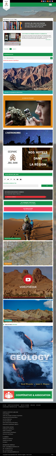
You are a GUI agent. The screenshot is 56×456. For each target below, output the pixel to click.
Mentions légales (22, 454)
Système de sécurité (7, 440)
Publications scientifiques (8, 428)
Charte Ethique (6, 413)
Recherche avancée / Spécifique (11, 60)
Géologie (32, 405)
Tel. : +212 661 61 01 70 (7, 448)
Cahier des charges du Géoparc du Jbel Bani (12, 415)
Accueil (11, 19)
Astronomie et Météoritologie (10, 406)
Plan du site (29, 454)
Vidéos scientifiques (7, 430)
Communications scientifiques (9, 432)
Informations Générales (9, 445)
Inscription (5, 442)
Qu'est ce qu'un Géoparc (13, 405)
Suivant (14, 49)
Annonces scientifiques (8, 434)
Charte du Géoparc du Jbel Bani (10, 412)
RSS (52, 454)
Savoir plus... (48, 39)
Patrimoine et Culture (23, 406)
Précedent (6, 49)
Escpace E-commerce (11, 196)
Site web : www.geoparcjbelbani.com (11, 452)
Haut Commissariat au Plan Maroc (10, 422)
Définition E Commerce (8, 438)
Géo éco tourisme (25, 405)
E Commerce (6, 437)
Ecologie (38, 405)
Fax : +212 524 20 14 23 (7, 450)
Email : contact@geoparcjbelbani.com (11, 446)
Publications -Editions (8, 427)
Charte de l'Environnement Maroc (10, 417)
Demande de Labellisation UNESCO (10, 424)
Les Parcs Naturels (7, 420)
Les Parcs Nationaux (7, 419)
